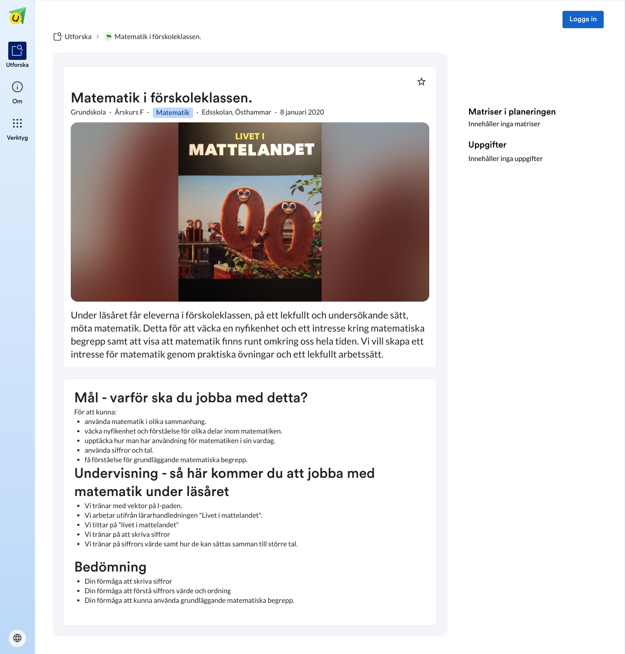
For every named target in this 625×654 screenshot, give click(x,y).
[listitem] (17, 55)
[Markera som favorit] (421, 81)
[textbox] (250, 502)
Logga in (583, 19)
